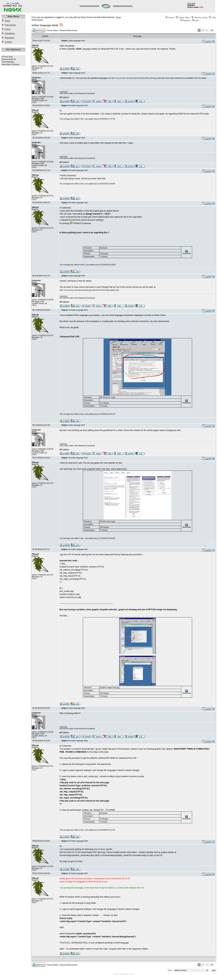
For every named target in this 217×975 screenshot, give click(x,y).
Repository (9, 37)
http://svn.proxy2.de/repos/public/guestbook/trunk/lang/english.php (89, 290)
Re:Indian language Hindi (77, 105)
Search (171, 17)
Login (195, 20)
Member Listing (200, 17)
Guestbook (10, 33)
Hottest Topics (184, 17)
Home (7, 21)
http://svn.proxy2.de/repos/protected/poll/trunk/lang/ (134, 78)
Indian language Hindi (45, 25)
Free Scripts (10, 25)
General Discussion (68, 30)
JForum (131, 974)
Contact (8, 42)
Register (185, 20)
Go (212, 30)
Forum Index (52, 30)
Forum (8, 29)
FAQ (214, 17)
